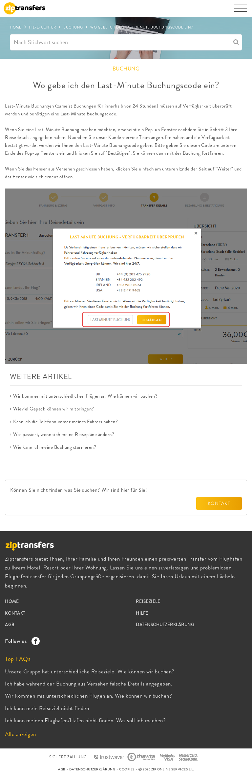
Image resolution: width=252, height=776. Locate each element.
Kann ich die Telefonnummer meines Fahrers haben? (65, 421)
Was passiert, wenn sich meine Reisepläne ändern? (63, 434)
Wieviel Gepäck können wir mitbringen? (53, 408)
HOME (12, 601)
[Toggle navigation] (240, 11)
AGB (9, 625)
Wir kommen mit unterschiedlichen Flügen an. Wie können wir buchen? (85, 396)
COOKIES (127, 769)
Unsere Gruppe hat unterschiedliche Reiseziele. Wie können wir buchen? (90, 671)
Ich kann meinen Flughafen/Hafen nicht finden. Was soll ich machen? (85, 720)
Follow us (20, 641)
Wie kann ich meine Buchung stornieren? (54, 447)
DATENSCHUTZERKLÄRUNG (165, 625)
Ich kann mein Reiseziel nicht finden (47, 708)
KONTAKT (219, 503)
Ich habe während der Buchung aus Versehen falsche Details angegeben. (88, 683)
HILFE (142, 613)
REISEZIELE (148, 601)
